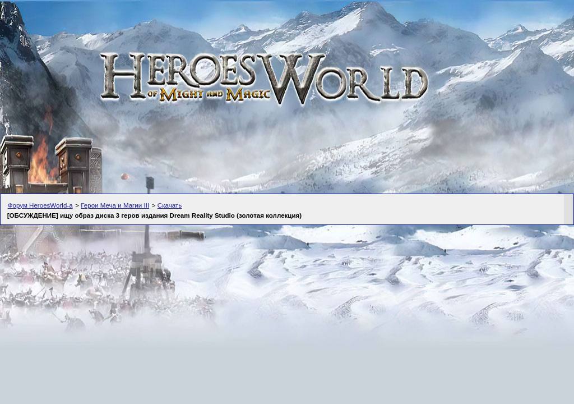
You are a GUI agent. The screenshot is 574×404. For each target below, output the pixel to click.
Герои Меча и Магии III (115, 205)
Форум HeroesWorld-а (40, 205)
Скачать (170, 205)
